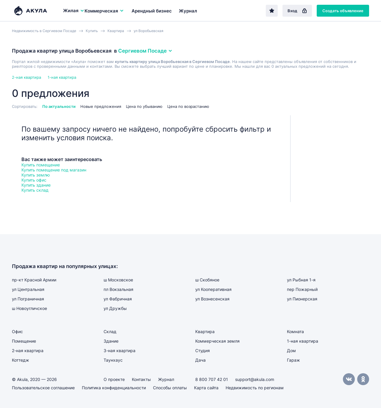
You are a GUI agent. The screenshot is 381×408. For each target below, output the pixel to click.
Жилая (74, 10)
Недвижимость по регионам (255, 387)
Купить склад (35, 190)
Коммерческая (104, 11)
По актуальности (59, 106)
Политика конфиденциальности (114, 387)
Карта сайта (206, 387)
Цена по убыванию (144, 106)
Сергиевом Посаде (145, 51)
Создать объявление (342, 10)
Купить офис (33, 179)
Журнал (188, 11)
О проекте (114, 379)
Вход (297, 10)
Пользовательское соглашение (43, 387)
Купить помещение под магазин (53, 169)
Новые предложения (100, 106)
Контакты (141, 379)
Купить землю (35, 174)
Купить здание (36, 185)
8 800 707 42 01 (211, 379)
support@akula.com (254, 379)
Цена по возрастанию (188, 106)
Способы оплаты (170, 387)
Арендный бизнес (152, 11)
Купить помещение (40, 164)
